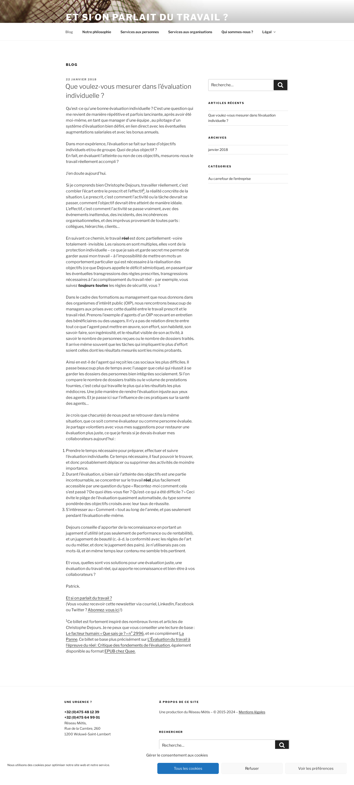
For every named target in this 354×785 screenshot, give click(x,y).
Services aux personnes (139, 32)
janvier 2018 (218, 149)
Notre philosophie (96, 32)
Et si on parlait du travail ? (147, 17)
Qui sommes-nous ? (237, 32)
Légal (269, 32)
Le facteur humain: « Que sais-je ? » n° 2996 (105, 633)
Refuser (252, 768)
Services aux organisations (190, 32)
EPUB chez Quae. (119, 651)
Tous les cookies (188, 768)
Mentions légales (252, 712)
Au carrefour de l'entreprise (229, 178)
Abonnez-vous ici (103, 610)
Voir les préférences (316, 768)
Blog (69, 32)
